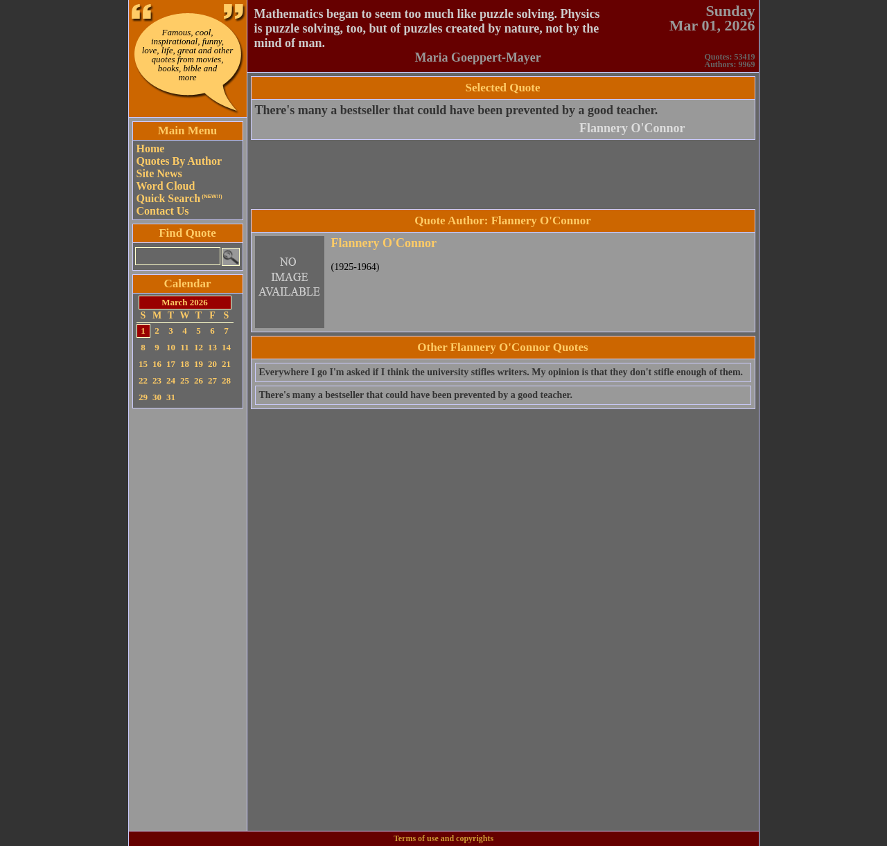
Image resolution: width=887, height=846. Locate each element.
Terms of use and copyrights (443, 838)
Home (151, 148)
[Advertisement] (187, 619)
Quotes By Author (179, 161)
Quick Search (179, 198)
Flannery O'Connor (632, 128)
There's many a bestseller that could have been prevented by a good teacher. (456, 110)
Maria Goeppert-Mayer (477, 57)
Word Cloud (166, 186)
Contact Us (163, 211)
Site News (159, 173)
